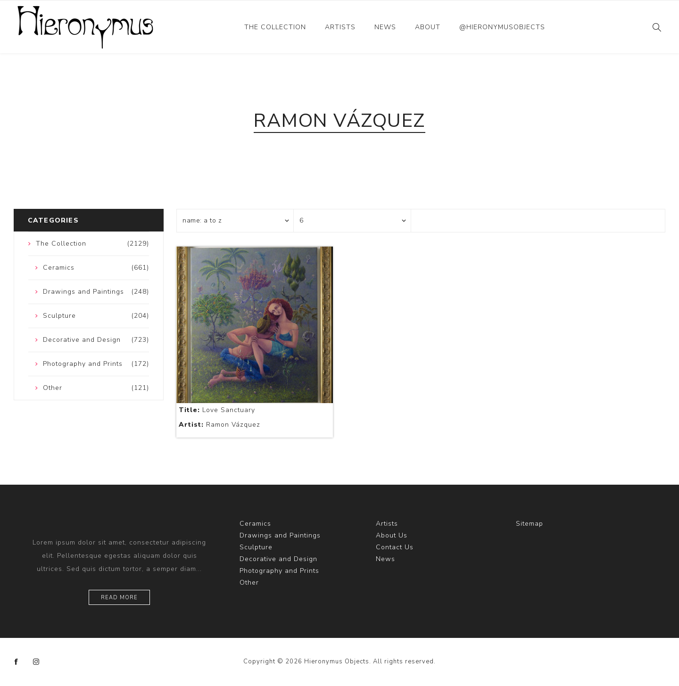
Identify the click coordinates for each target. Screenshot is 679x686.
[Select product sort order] (235, 220)
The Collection (275, 27)
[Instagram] (36, 661)
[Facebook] (16, 661)
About (427, 27)
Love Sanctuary (217, 409)
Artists (340, 27)
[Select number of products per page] (352, 220)
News (385, 27)
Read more (119, 597)
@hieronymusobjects (502, 27)
